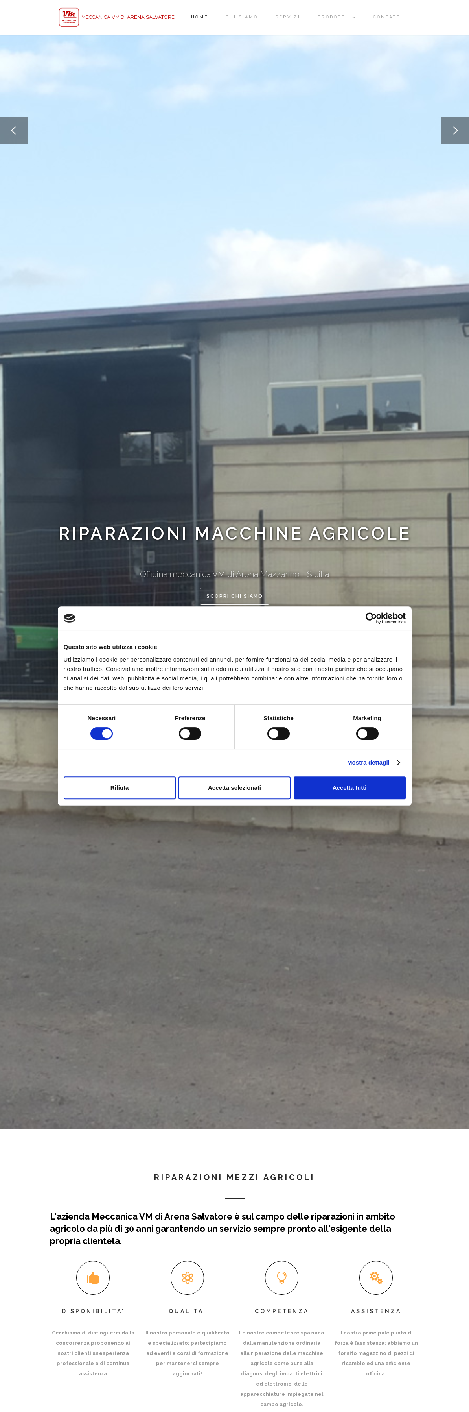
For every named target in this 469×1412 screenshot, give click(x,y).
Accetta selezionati (234, 787)
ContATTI (388, 17)
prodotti (333, 17)
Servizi (287, 17)
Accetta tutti (350, 787)
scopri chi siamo (234, 596)
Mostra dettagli (368, 762)
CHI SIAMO (242, 17)
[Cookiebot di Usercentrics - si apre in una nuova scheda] (371, 618)
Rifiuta (119, 787)
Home (199, 17)
